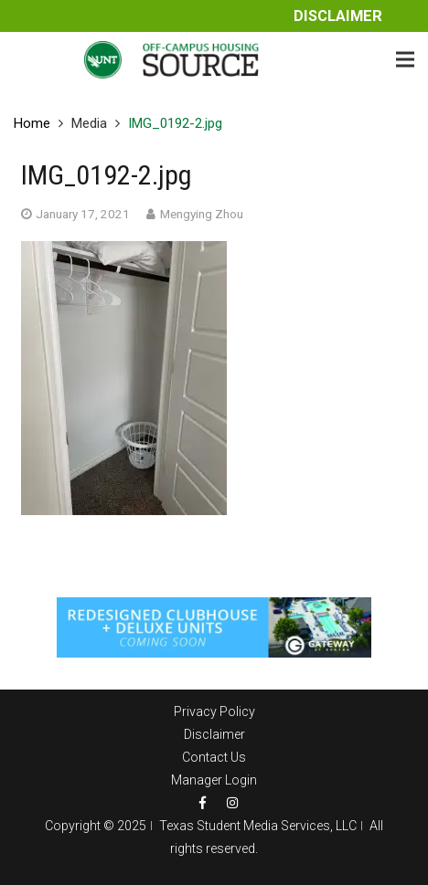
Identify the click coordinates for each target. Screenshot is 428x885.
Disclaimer (338, 16)
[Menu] (405, 59)
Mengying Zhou (201, 213)
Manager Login (214, 780)
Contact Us (214, 757)
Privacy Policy (214, 711)
